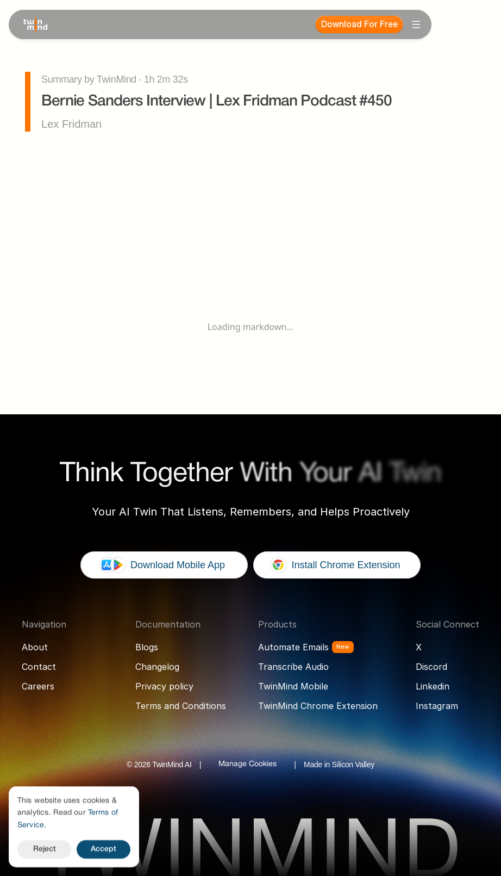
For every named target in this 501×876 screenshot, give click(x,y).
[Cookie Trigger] (247, 764)
